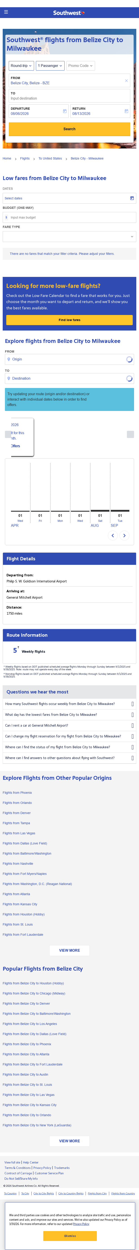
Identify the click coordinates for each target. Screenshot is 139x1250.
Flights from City (97, 1197)
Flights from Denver (17, 816)
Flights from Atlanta (16, 897)
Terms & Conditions (17, 1172)
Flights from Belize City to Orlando (27, 1118)
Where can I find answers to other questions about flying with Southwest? (69, 761)
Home (7, 158)
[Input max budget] (71, 217)
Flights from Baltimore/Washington (27, 857)
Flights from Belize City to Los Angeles (30, 1027)
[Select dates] (69, 198)
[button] (6, 11)
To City (25, 1197)
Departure (20, 108)
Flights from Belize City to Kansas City (29, 1108)
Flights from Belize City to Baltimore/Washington (37, 1017)
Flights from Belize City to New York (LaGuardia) (37, 1129)
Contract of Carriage (18, 1177)
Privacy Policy (42, 1172)
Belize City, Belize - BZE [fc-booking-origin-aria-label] (30, 83)
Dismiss (70, 1236)
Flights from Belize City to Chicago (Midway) (34, 997)
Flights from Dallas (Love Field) (25, 847)
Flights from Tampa (16, 826)
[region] (70, 1226)
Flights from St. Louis (18, 928)
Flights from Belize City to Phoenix (27, 1047)
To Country (10, 1197)
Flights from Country (123, 1197)
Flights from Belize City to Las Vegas (28, 1098)
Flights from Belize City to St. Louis (27, 1088)
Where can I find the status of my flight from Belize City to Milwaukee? (69, 751)
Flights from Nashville (18, 867)
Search (69, 129)
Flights (25, 158)
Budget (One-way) (18, 208)
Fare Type (11, 227)
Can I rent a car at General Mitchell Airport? (69, 729)
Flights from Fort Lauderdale (23, 938)
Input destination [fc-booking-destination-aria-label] (24, 98)
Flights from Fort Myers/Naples (25, 877)
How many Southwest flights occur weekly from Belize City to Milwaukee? (69, 707)
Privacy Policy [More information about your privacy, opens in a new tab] (81, 1224)
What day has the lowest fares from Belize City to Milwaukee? (69, 718)
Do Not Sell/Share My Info (21, 1182)
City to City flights (44, 1197)
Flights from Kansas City (20, 907)
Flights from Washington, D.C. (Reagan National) (37, 887)
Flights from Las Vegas (19, 836)
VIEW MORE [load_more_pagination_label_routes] (69, 954)
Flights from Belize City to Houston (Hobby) (33, 987)
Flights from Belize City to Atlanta (26, 1058)
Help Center (31, 1166)
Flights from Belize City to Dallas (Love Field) (34, 1037)
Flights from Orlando (17, 806)
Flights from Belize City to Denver (26, 1007)
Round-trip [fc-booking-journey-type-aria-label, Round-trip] (19, 66)
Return (78, 108)
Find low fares (69, 320)
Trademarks (62, 1172)
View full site (12, 1166)
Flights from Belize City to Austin (25, 1078)
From (15, 78)
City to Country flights (71, 1197)
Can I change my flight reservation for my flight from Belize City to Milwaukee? (69, 740)
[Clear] (127, 81)
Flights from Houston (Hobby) (24, 917)
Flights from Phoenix (17, 796)
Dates (8, 188)
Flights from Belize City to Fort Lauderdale (33, 1068)
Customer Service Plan (49, 1177)
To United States (50, 158)
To (13, 93)
